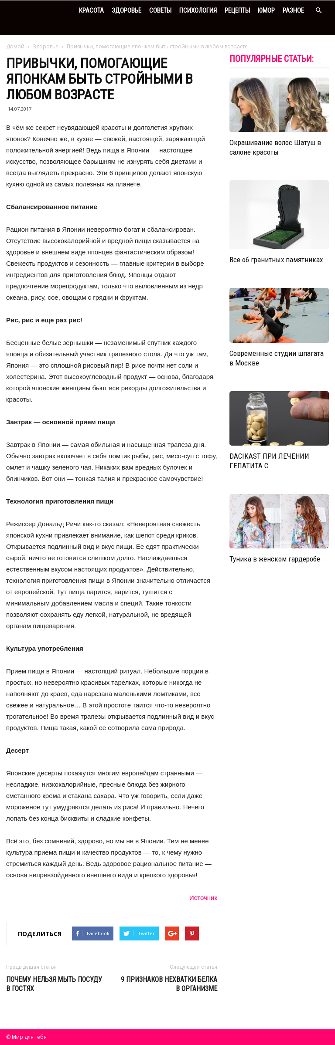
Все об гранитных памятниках (276, 259)
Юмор (266, 10)
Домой (15, 46)
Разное (293, 10)
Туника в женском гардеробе (274, 559)
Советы (160, 10)
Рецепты (237, 10)
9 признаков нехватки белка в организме (169, 984)
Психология (198, 10)
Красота (91, 10)
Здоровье (126, 10)
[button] (318, 11)
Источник (203, 897)
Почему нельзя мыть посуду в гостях (54, 984)
